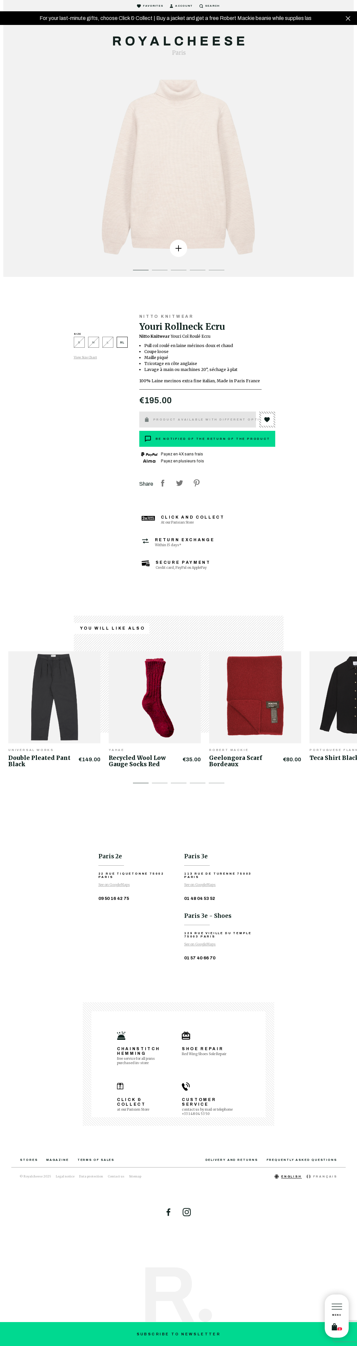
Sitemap (135, 1176)
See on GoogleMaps (114, 885)
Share (162, 483)
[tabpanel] (178, 168)
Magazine (57, 1160)
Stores (29, 1160)
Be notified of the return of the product (207, 439)
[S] (81, 344)
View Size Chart (85, 357)
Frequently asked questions (302, 1160)
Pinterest (196, 483)
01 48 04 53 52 (199, 898)
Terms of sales (96, 1160)
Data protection (91, 1176)
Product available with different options (200, 419)
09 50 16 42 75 (113, 898)
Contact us (116, 1176)
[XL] (122, 344)
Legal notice (65, 1176)
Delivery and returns (231, 1160)
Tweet (179, 483)
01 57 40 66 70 (199, 958)
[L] (109, 344)
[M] (95, 344)
